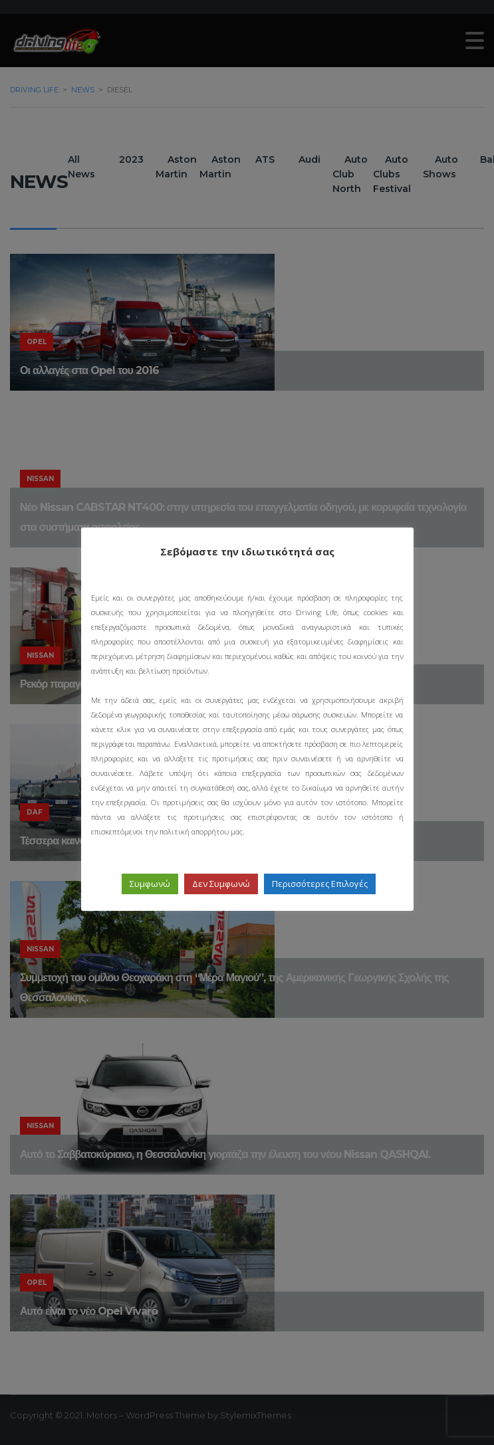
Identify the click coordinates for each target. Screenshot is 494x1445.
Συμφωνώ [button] (150, 884)
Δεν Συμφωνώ (221, 884)
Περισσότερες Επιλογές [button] (320, 884)
